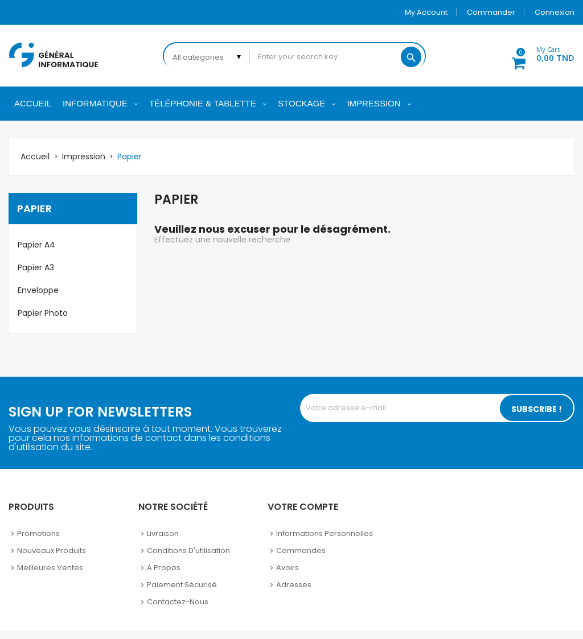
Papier (34, 208)
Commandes (301, 550)
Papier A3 (36, 267)
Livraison (163, 533)
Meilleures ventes (50, 567)
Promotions (38, 533)
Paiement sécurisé (182, 584)
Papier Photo (43, 313)
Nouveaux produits (51, 550)
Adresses (293, 584)
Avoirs (287, 567)
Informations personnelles (324, 533)
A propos (163, 567)
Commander (491, 12)
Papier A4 (36, 244)
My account (426, 12)
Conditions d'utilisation (188, 550)
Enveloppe (38, 290)
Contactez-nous (177, 601)
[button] (536, 55)
